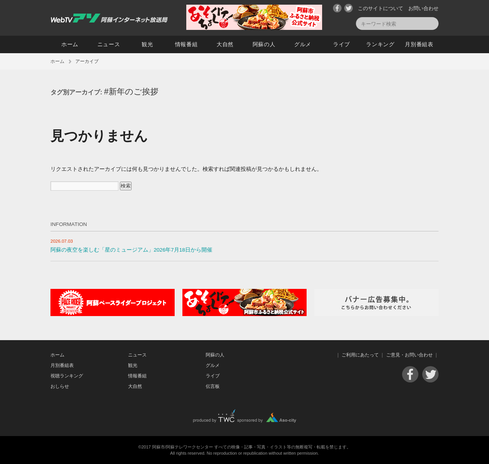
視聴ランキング (66, 376)
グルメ (302, 44)
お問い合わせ (423, 8)
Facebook (337, 8)
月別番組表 (419, 44)
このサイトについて (380, 8)
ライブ (341, 44)
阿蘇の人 (264, 44)
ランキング (380, 44)
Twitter (348, 8)
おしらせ (59, 386)
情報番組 (186, 44)
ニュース (108, 44)
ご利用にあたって (360, 355)
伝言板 (213, 386)
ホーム (69, 44)
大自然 (225, 44)
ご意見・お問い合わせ (409, 355)
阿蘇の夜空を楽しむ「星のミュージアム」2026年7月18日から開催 (131, 250)
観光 (147, 44)
